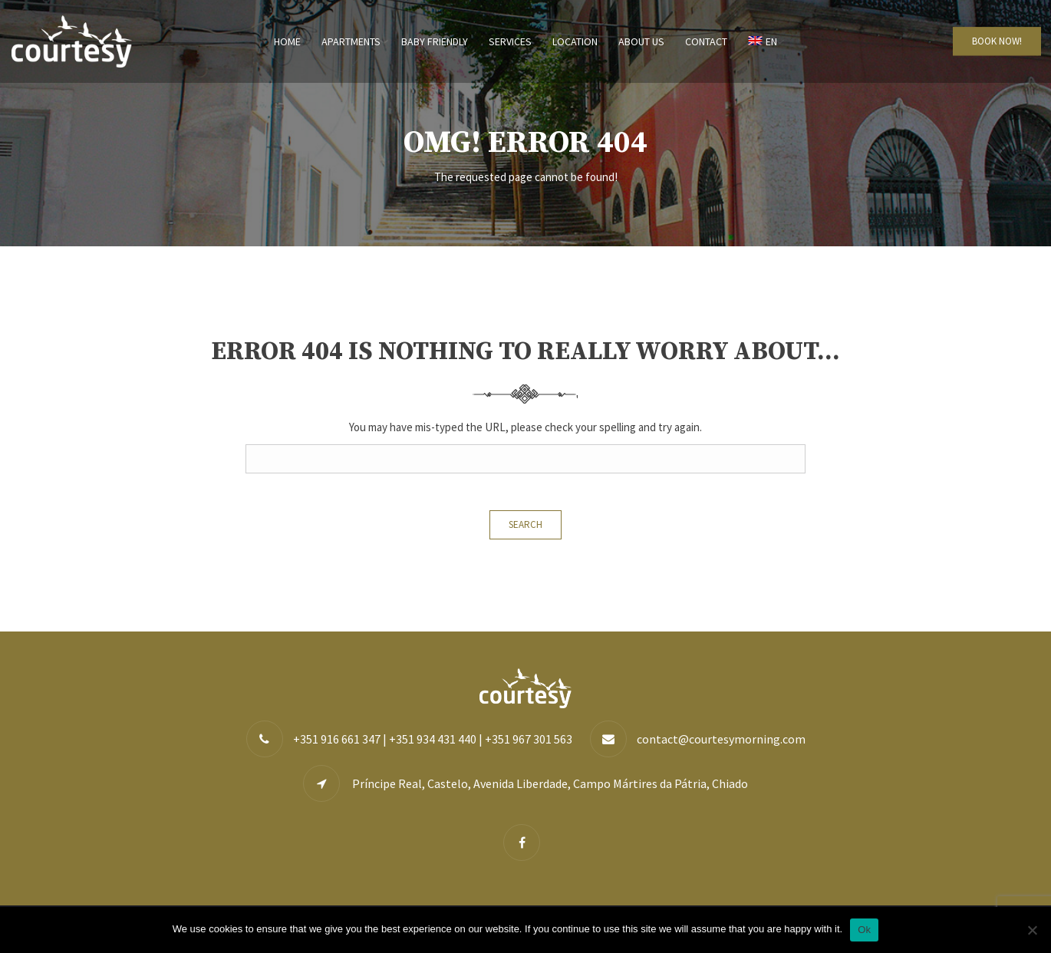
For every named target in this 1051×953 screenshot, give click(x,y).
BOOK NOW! (997, 41)
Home (287, 41)
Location (575, 41)
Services (510, 41)
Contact (706, 41)
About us (641, 41)
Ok (864, 929)
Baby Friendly (434, 41)
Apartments (351, 41)
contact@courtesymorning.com (721, 739)
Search (525, 524)
